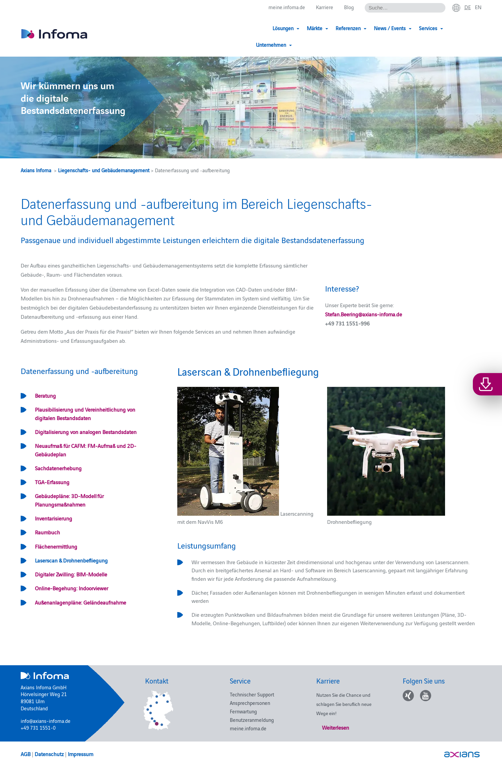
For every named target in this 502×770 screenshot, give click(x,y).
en (478, 7)
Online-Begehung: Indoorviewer (71, 588)
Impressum (80, 753)
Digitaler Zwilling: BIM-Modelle (71, 574)
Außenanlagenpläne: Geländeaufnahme (80, 602)
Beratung (45, 395)
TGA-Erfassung (52, 482)
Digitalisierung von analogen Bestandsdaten (86, 431)
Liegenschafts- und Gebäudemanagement (103, 170)
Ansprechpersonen (250, 702)
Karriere (324, 7)
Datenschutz (49, 753)
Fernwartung (243, 711)
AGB (26, 753)
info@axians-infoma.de (46, 720)
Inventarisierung (53, 518)
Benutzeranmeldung (252, 719)
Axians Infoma (36, 170)
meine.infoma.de (286, 7)
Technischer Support (252, 694)
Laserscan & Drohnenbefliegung (71, 560)
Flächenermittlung (56, 546)
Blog (349, 7)
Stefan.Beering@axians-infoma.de (363, 314)
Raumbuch (47, 532)
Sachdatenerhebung (58, 468)
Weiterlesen (335, 727)
